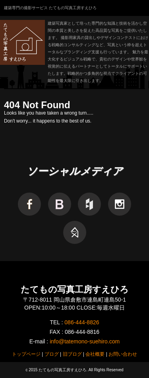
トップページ (26, 354)
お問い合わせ (122, 354)
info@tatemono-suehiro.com (85, 341)
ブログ (52, 354)
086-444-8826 (81, 322)
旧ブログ (72, 354)
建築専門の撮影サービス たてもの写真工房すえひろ (50, 8)
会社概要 (94, 354)
